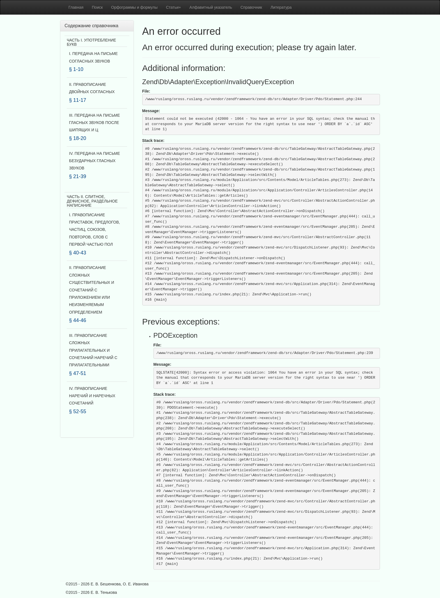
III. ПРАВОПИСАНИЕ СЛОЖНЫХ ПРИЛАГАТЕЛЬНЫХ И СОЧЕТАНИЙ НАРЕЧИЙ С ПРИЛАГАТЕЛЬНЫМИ (93, 350)
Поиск (97, 7)
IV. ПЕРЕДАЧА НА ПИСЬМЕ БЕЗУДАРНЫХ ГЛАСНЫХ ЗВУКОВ (94, 161)
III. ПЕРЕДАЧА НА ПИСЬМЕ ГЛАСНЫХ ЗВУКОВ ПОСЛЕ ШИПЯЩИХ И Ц (94, 122)
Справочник (251, 7)
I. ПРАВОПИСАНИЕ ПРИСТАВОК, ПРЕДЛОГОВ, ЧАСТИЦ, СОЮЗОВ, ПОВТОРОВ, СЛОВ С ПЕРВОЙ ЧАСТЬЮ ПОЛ (94, 230)
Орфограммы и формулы (134, 7)
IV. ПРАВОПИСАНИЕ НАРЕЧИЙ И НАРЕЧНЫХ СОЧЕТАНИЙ (92, 396)
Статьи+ (173, 7)
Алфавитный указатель (210, 7)
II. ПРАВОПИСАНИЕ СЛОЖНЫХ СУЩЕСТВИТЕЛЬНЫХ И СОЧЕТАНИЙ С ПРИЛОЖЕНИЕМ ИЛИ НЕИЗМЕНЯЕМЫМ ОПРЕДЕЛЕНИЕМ (91, 289)
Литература (281, 7)
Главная (75, 7)
